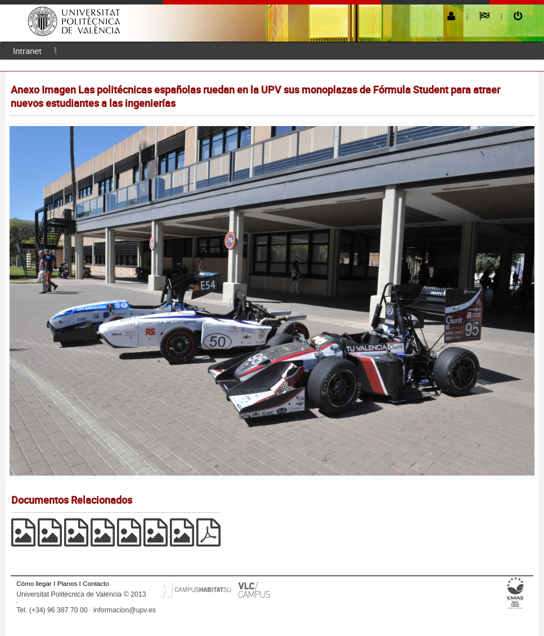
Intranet (27, 50)
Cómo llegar (34, 583)
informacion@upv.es (124, 610)
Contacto (96, 583)
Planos (67, 583)
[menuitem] (27, 51)
